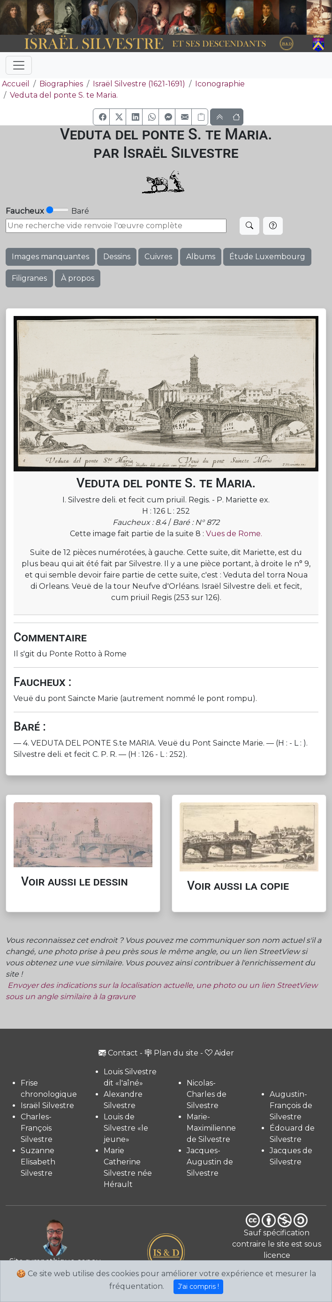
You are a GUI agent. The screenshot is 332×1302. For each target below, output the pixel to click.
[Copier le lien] (199, 116)
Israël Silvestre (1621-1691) (139, 83)
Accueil (15, 83)
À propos (77, 278)
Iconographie (220, 83)
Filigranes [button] (29, 278)
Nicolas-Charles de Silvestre (206, 1094)
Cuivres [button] (158, 256)
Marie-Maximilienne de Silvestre (211, 1128)
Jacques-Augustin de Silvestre (210, 1162)
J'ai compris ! (198, 1286)
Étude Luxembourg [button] (267, 256)
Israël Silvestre (47, 1105)
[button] (101, 116)
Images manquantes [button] (50, 256)
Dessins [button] (116, 256)
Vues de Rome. (234, 533)
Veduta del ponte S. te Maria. (64, 95)
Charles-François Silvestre (37, 1128)
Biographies (61, 83)
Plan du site (171, 1052)
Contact (118, 1052)
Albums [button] (200, 256)
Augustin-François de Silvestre (291, 1105)
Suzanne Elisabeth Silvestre (38, 1162)
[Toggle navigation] (19, 65)
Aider (219, 1052)
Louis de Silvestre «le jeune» (126, 1128)
